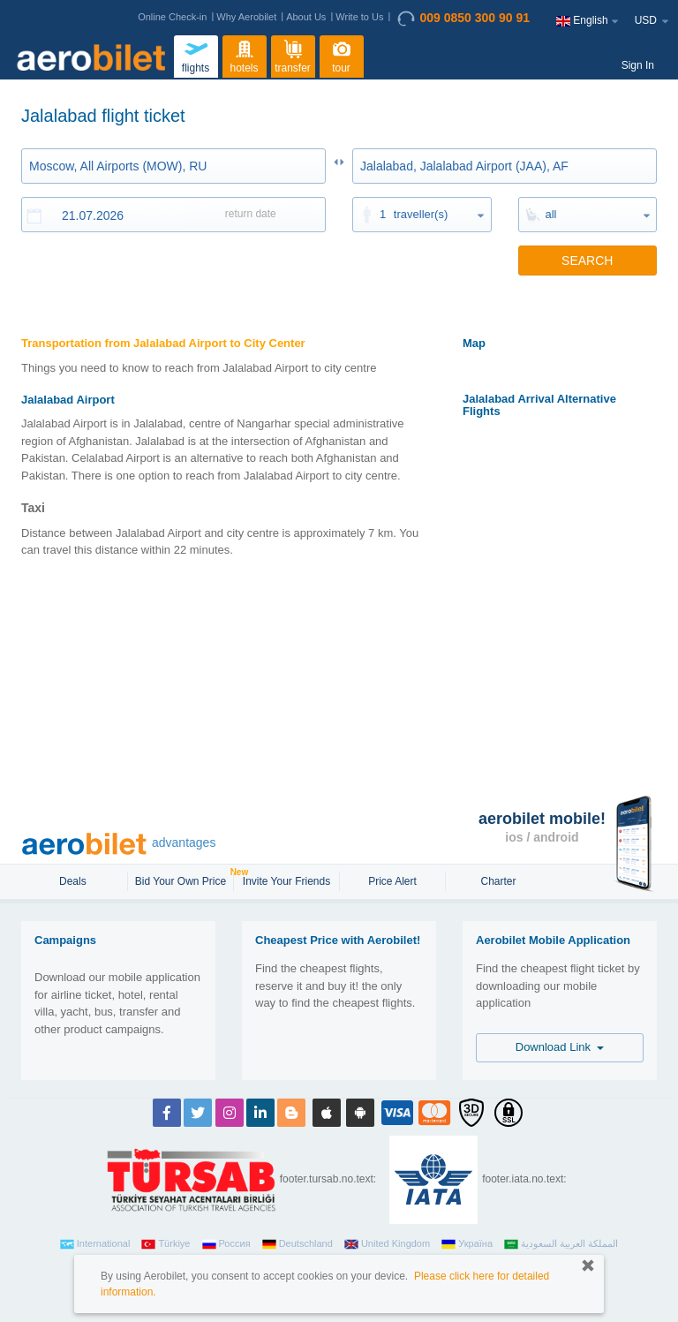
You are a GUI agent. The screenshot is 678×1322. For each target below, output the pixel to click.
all (551, 214)
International (95, 1244)
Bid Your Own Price (182, 880)
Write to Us (359, 16)
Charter (498, 881)
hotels (244, 54)
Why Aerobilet (246, 16)
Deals (74, 881)
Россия (226, 1244)
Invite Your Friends (286, 881)
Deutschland (297, 1244)
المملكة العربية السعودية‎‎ (561, 1244)
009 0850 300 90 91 (463, 18)
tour (342, 54)
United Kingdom (387, 1244)
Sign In (638, 65)
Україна (467, 1244)
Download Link (560, 1047)
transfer (293, 54)
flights (196, 54)
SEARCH (587, 260)
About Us (306, 16)
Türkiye (165, 1244)
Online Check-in (172, 16)
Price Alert (392, 881)
